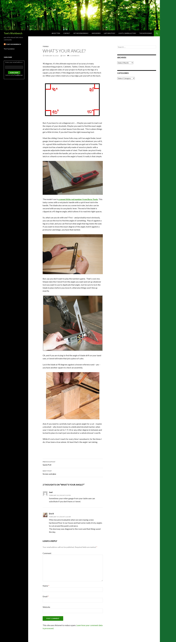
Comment (47, 553)
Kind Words (96, 33)
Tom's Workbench (13, 33)
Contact (66, 33)
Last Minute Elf (109, 33)
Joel (51, 492)
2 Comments (74, 56)
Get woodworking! (80, 33)
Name (46, 586)
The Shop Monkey (145, 33)
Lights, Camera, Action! (127, 33)
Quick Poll (73, 463)
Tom (64, 56)
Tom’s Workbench (13, 44)
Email (46, 596)
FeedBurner (18, 75)
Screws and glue (73, 472)
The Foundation (9, 49)
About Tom (56, 33)
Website (46, 607)
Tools (45, 46)
